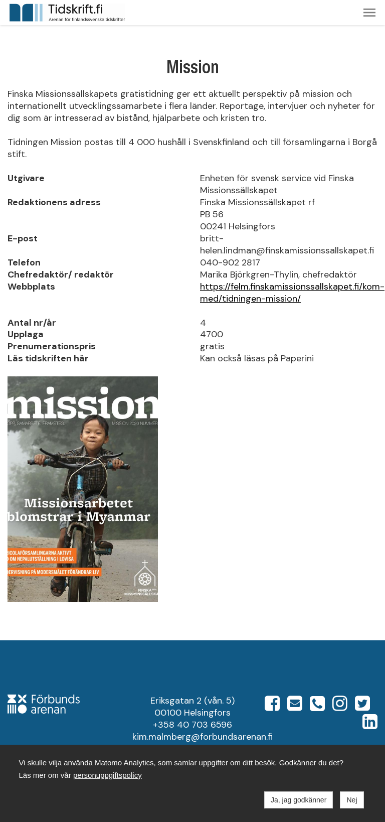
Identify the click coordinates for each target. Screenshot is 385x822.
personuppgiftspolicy (107, 775)
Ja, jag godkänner (298, 800)
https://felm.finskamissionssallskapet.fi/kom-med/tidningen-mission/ (292, 293)
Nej (351, 800)
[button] (369, 13)
